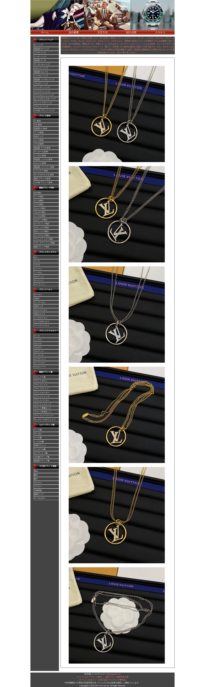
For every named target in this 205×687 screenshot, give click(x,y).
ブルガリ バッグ (41, 83)
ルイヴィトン (40, 284)
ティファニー (40, 363)
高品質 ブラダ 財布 (42, 148)
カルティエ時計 (41, 220)
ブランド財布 (45, 116)
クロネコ (160, 32)
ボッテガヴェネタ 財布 (44, 175)
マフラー (38, 486)
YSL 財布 (38, 125)
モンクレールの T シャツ (44, 419)
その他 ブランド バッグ (44, 110)
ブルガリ (38, 347)
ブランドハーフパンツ (43, 416)
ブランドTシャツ (41, 389)
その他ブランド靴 (41, 457)
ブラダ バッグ (40, 53)
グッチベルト (40, 302)
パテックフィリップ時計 (44, 243)
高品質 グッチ (40, 60)
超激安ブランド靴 (41, 461)
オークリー (39, 280)
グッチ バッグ (40, 56)
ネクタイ (38, 483)
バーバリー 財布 (41, 171)
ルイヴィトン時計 (41, 224)
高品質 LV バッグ (41, 49)
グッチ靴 (38, 430)
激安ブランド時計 (41, 247)
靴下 (36, 479)
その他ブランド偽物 (47, 466)
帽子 (36, 475)
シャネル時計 (40, 216)
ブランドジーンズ (41, 396)
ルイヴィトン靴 (41, 453)
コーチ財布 (39, 140)
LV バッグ (38, 45)
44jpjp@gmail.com (113, 674)
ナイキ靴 (38, 437)
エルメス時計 (40, 208)
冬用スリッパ (40, 445)
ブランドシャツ (41, 385)
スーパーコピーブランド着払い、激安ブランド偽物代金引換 (102, 677)
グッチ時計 (39, 197)
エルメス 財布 (40, 163)
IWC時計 (38, 193)
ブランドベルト (46, 289)
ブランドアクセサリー (48, 331)
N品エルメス (39, 314)
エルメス (38, 343)
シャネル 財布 (40, 155)
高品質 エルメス (41, 72)
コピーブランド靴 (46, 425)
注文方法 (102, 32)
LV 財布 (37, 121)
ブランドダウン (41, 381)
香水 (36, 471)
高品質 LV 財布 (40, 128)
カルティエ (39, 276)
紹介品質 (131, 32)
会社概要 (74, 32)
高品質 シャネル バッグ (44, 79)
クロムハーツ (40, 367)
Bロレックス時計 (41, 231)
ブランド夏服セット (42, 408)
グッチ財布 (39, 132)
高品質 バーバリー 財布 (44, 167)
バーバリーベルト (41, 325)
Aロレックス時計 (41, 227)
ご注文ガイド (92, 680)
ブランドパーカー (41, 400)
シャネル (38, 273)
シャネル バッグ (41, 76)
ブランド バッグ (46, 40)
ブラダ (37, 265)
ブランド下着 (40, 377)
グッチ (37, 261)
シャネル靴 (39, 441)
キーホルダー (40, 498)
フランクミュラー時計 (43, 239)
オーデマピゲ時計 (41, 235)
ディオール (39, 355)
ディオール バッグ (42, 64)
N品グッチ (38, 136)
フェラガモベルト (41, 321)
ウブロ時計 (39, 204)
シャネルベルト (41, 318)
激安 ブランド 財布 (42, 178)
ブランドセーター (41, 392)
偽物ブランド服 (46, 372)
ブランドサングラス (47, 252)
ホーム (45, 32)
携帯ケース (39, 494)
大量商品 (122, 680)
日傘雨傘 (38, 490)
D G (35, 257)
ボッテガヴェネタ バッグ (45, 99)
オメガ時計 (39, 200)
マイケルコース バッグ (44, 95)
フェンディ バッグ (42, 87)
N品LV (37, 298)
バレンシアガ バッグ (43, 103)
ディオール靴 (40, 449)
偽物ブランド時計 (46, 188)
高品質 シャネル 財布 (43, 159)
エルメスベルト (41, 310)
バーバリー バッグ (42, 91)
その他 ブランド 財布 (43, 182)
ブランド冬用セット (42, 412)
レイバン (38, 269)
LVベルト (38, 295)
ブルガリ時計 (40, 212)
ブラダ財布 (39, 144)
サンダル (38, 434)
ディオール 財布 (41, 152)
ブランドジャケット (42, 404)
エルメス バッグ (41, 68)
